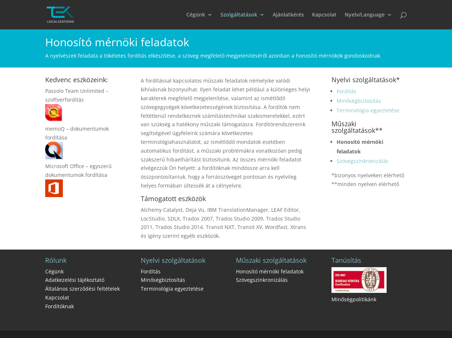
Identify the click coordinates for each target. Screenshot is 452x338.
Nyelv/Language (365, 15)
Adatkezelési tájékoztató (74, 279)
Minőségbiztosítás (359, 100)
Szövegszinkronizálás (362, 160)
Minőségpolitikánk (353, 299)
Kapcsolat (324, 15)
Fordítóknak (59, 306)
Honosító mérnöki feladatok (270, 271)
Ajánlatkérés (288, 15)
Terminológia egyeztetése (368, 110)
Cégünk (195, 15)
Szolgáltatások (238, 15)
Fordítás (346, 91)
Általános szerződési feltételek (82, 288)
